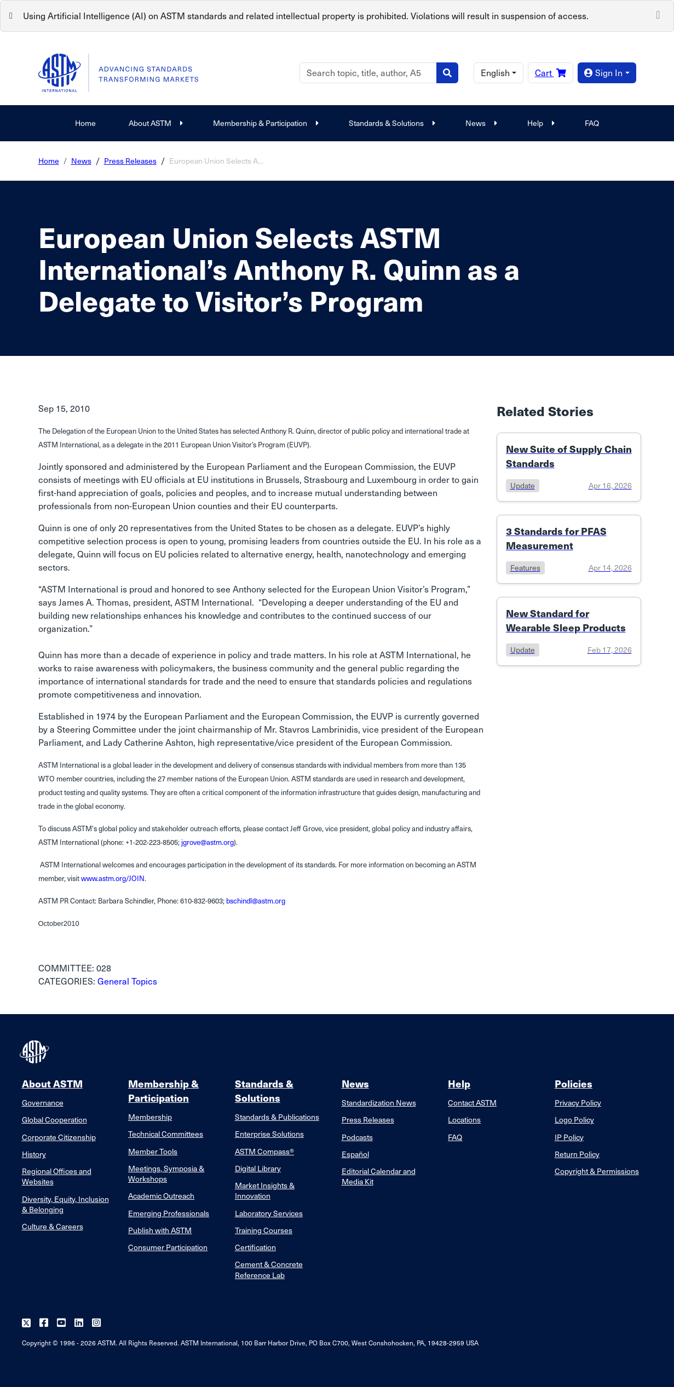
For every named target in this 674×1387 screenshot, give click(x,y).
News (479, 123)
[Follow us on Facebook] (43, 1323)
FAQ (592, 123)
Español (355, 1154)
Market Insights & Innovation (265, 1190)
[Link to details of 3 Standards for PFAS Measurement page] (569, 549)
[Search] (368, 72)
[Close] (658, 13)
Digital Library (258, 1168)
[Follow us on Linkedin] (78, 1323)
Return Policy (577, 1154)
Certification (255, 1247)
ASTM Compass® (264, 1151)
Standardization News (379, 1102)
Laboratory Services (269, 1213)
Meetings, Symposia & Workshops (166, 1173)
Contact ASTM (472, 1102)
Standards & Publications (277, 1117)
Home (85, 123)
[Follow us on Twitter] (26, 1323)
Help (539, 123)
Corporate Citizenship (59, 1137)
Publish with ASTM (160, 1230)
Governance (43, 1102)
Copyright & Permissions (597, 1171)
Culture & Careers (52, 1226)
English (495, 72)
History (34, 1154)
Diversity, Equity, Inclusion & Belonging (65, 1204)
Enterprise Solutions (269, 1134)
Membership (150, 1117)
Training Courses (263, 1230)
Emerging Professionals (168, 1213)
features (525, 567)
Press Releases (130, 161)
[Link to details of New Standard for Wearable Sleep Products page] (569, 631)
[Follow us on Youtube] (61, 1323)
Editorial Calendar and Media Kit (379, 1176)
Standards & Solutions (391, 123)
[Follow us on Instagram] (96, 1323)
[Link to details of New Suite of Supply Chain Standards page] (569, 467)
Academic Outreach (161, 1195)
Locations (464, 1119)
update (522, 485)
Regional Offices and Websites (56, 1176)
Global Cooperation (54, 1119)
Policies (573, 1083)
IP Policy (569, 1137)
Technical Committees (165, 1134)
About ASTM (154, 123)
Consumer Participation (168, 1247)
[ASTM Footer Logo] (35, 1051)
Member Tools (152, 1151)
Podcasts (357, 1137)
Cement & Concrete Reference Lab (269, 1269)
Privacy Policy (578, 1102)
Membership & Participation (264, 123)
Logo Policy (574, 1119)
